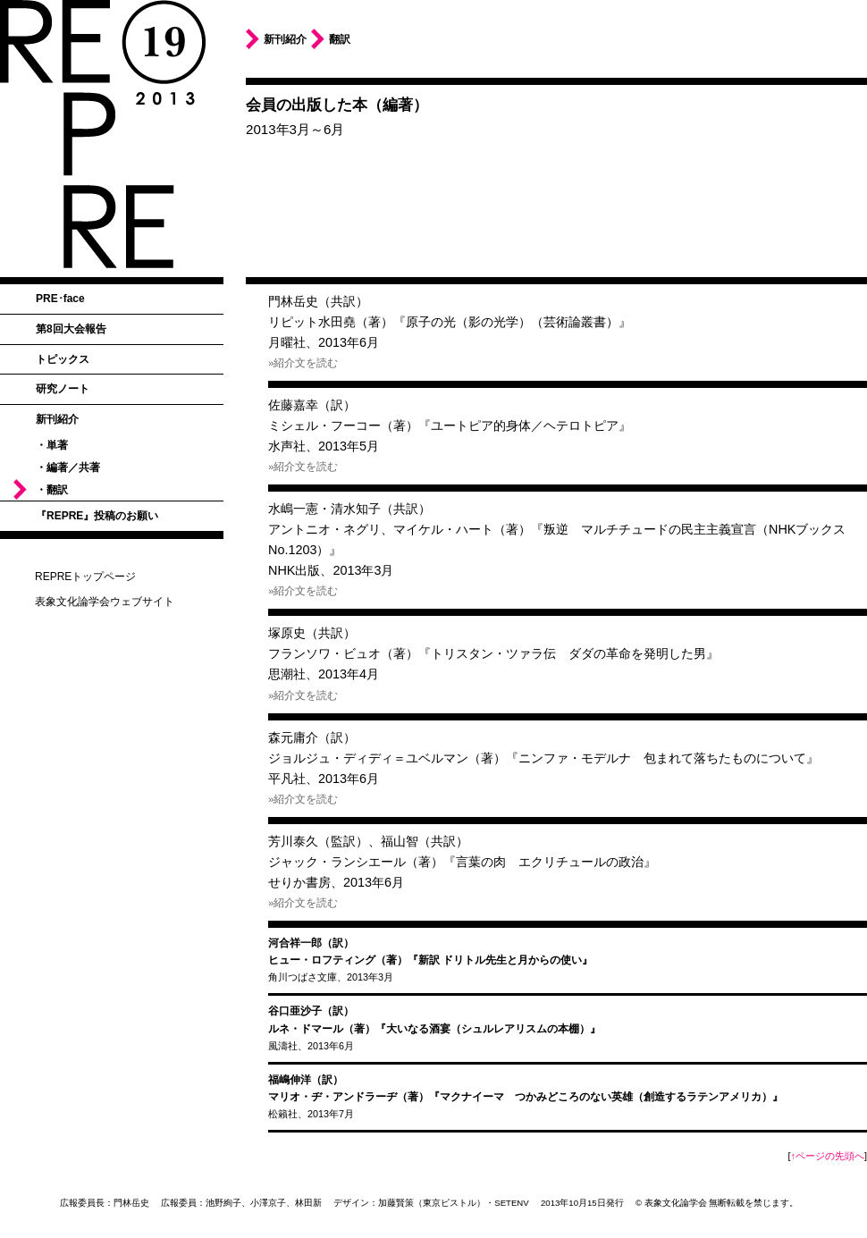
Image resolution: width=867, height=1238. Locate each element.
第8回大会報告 (71, 329)
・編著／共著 (68, 467)
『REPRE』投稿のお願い (97, 516)
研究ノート (62, 389)
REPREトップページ (85, 576)
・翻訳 (52, 490)
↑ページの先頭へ (827, 1155)
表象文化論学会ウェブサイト (104, 601)
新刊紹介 (57, 419)
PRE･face (60, 298)
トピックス (62, 359)
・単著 (52, 445)
